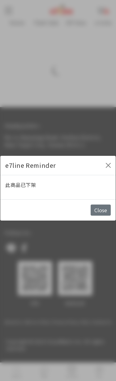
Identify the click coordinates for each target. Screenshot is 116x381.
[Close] (108, 165)
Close (100, 210)
